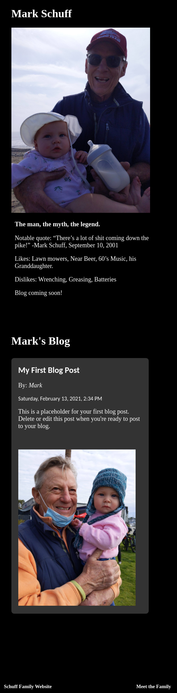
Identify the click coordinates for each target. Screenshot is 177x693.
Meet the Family (153, 686)
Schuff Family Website (28, 686)
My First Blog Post (49, 370)
